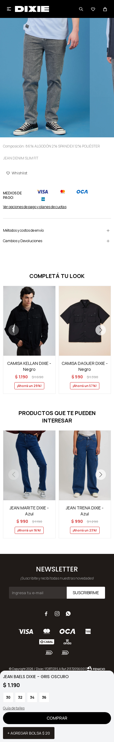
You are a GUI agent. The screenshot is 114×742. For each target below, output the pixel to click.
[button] (100, 330)
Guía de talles (14, 708)
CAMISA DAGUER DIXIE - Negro (85, 366)
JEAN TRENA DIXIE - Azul (85, 511)
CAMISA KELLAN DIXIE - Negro (29, 366)
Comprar (57, 718)
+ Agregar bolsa (28, 733)
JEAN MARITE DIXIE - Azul (29, 511)
